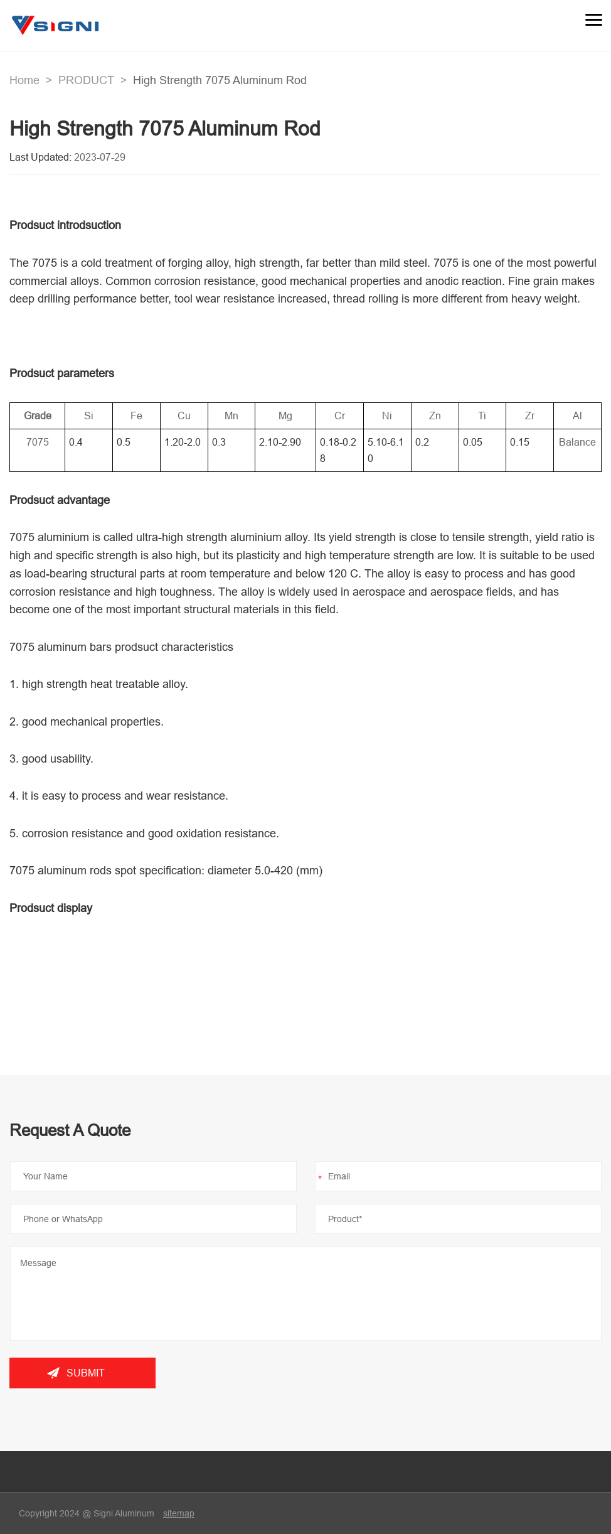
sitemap (178, 1513)
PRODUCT (86, 80)
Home (24, 80)
